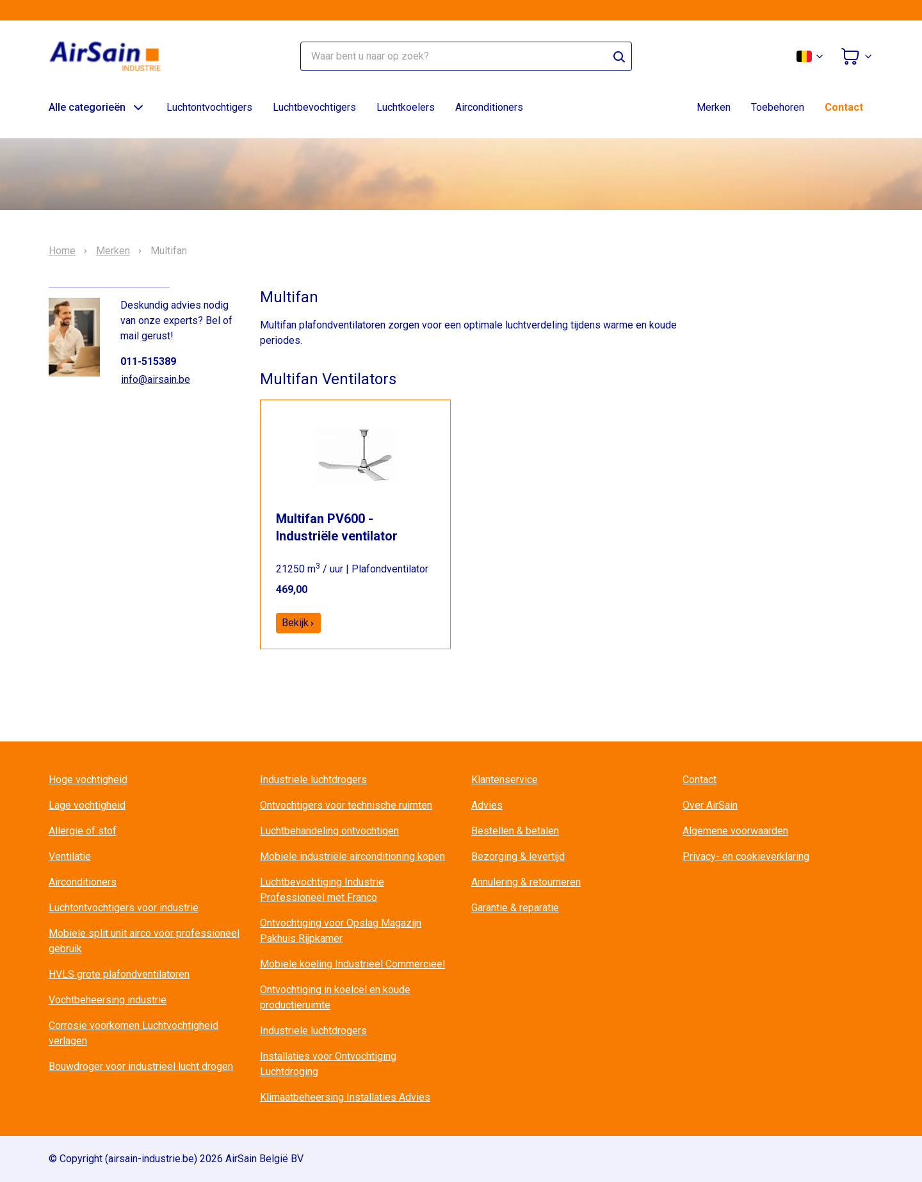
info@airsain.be (155, 379)
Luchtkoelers (405, 107)
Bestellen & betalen (515, 831)
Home (62, 251)
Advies (487, 805)
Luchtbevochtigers (314, 107)
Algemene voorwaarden (735, 831)
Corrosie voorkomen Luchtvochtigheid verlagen (133, 1033)
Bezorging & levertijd (518, 856)
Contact (844, 107)
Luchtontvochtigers (209, 107)
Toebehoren (777, 107)
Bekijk (298, 623)
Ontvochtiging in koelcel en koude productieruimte (335, 997)
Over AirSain (710, 805)
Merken (714, 107)
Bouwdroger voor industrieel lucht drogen (141, 1066)
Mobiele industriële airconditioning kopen (352, 856)
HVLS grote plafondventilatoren (119, 974)
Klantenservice (504, 779)
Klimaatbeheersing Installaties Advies (345, 1097)
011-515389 (148, 361)
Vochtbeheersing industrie (107, 1000)
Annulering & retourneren (526, 882)
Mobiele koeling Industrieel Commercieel (352, 964)
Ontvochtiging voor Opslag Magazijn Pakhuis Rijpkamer (340, 930)
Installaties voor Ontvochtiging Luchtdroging (328, 1064)
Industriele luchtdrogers (313, 779)
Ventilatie (70, 856)
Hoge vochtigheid (88, 779)
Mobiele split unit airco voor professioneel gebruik (144, 941)
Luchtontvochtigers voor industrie (123, 908)
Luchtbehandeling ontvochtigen (329, 831)
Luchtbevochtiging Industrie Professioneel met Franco (322, 889)
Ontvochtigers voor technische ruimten (346, 805)
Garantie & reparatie (515, 908)
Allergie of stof (83, 831)
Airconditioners (489, 107)
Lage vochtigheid (87, 805)
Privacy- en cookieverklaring (746, 856)
